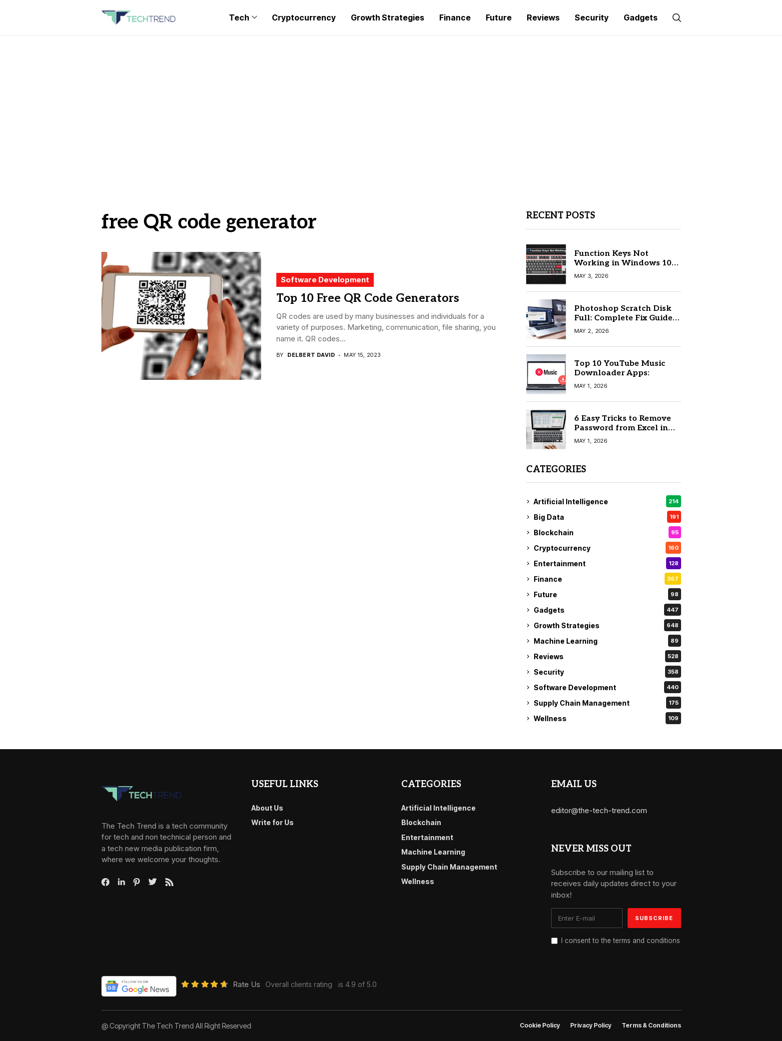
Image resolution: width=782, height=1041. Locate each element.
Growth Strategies (607, 625)
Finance (607, 579)
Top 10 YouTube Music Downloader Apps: (619, 368)
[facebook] (105, 882)
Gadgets (607, 610)
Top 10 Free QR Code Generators (367, 298)
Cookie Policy (540, 1025)
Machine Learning (607, 641)
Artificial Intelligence (607, 501)
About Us (267, 808)
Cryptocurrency (607, 548)
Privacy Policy (591, 1025)
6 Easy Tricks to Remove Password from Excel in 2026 (622, 428)
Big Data (607, 517)
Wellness (607, 718)
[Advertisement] (391, 110)
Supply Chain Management (607, 703)
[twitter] (152, 882)
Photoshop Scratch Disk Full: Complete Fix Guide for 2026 (623, 318)
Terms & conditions (651, 1025)
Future (607, 594)
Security (607, 672)
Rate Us (246, 984)
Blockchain (607, 532)
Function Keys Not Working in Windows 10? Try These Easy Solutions (625, 263)
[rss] (169, 882)
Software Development (325, 279)
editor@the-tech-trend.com (599, 810)
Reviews (607, 656)
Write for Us (272, 822)
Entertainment (607, 563)
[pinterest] (136, 882)
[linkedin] (121, 882)
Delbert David (311, 355)
